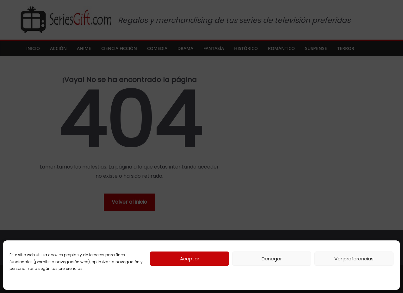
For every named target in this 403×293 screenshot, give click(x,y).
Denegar (272, 258)
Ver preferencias (354, 258)
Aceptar (189, 258)
